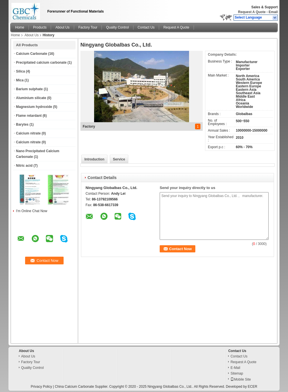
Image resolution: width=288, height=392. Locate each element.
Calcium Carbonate (31, 54)
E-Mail (235, 368)
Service (119, 159)
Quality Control (117, 27)
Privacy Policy (41, 387)
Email (273, 12)
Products (39, 27)
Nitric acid (24, 166)
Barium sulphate (29, 89)
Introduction (94, 159)
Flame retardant (29, 116)
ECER (252, 387)
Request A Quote (251, 12)
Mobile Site (240, 379)
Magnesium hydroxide (34, 107)
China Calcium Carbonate (74, 387)
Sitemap (236, 373)
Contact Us (146, 27)
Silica (20, 71)
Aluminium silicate (31, 98)
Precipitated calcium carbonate (41, 63)
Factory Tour (87, 27)
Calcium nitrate (28, 133)
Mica (20, 80)
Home (19, 27)
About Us (62, 27)
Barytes (22, 124)
